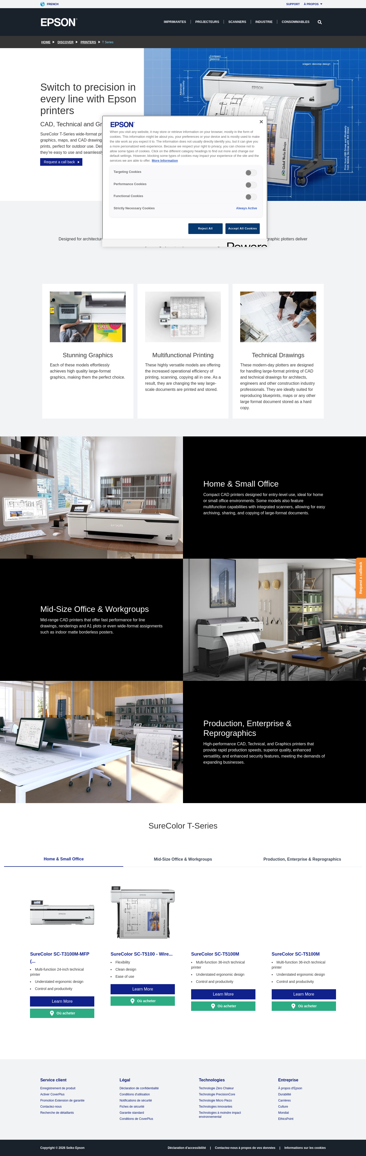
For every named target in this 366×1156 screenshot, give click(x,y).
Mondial (283, 1112)
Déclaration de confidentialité (139, 1088)
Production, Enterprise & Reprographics (302, 859)
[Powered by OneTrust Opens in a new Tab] (245, 243)
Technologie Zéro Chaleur (216, 1088)
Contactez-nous (51, 1106)
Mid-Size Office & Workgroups (183, 859)
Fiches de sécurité (131, 1106)
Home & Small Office (64, 859)
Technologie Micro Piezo (215, 1100)
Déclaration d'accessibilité (187, 1148)
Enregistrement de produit (57, 1088)
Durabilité (284, 1094)
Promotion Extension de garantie (62, 1100)
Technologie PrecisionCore (217, 1094)
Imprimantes (175, 22)
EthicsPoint (285, 1119)
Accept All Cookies (242, 228)
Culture (283, 1106)
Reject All (205, 228)
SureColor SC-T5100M (215, 954)
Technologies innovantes (215, 1106)
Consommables (295, 22)
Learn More (62, 1001)
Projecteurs (207, 22)
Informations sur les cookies (305, 1148)
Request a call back (62, 162)
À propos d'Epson (290, 1088)
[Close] (261, 121)
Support (293, 4)
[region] (184, 181)
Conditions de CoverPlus (136, 1119)
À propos (314, 4)
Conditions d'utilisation (134, 1094)
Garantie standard (131, 1112)
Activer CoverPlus (52, 1094)
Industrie (263, 22)
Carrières (284, 1100)
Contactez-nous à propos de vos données (245, 1148)
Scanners (237, 22)
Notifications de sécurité (135, 1100)
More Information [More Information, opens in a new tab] (165, 160)
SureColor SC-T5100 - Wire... (142, 954)
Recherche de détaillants (57, 1112)
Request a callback (361, 578)
